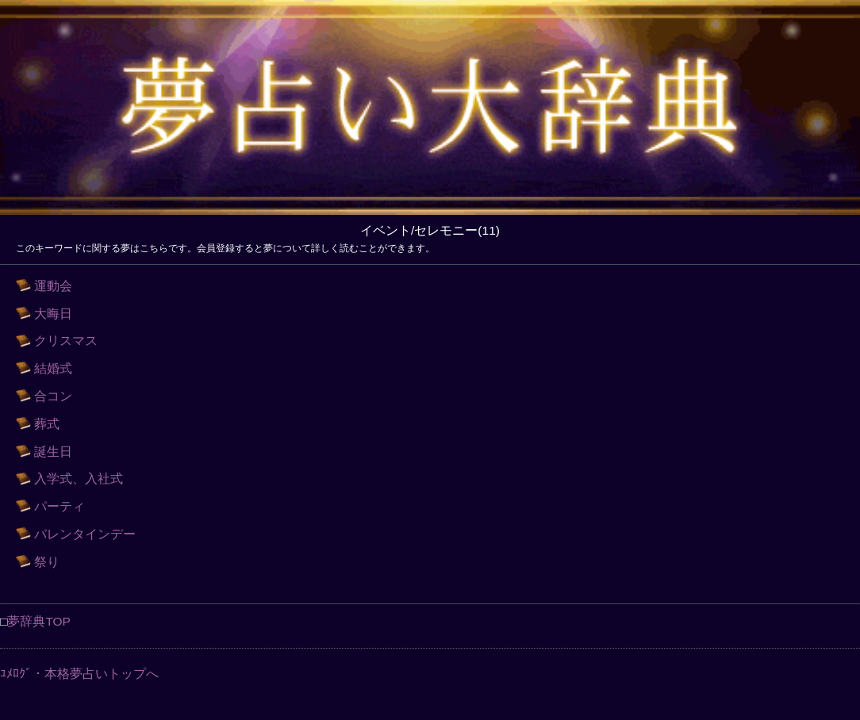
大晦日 (53, 313)
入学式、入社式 (78, 478)
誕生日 (53, 451)
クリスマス (66, 340)
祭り (47, 562)
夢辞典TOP (39, 621)
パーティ (59, 506)
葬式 (47, 424)
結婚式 (53, 368)
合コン (53, 396)
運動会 (53, 286)
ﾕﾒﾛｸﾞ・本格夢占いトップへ (79, 673)
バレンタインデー (85, 534)
